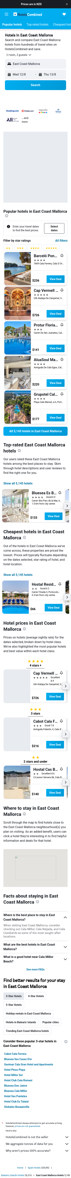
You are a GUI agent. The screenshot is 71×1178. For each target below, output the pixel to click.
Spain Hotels (34, 1167)
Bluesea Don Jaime (15, 1085)
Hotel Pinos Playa (14, 1069)
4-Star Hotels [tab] (36, 996)
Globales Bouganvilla (16, 1106)
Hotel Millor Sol (13, 1075)
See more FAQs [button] (36, 969)
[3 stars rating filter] (20, 249)
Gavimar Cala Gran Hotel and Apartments (28, 1064)
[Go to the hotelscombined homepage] (27, 14)
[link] (35, 431)
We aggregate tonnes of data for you (37, 1144)
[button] (67, 4)
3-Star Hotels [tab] (14, 996)
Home (20, 1167)
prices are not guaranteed (27, 1126)
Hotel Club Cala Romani (18, 1080)
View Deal (55, 279)
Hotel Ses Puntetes (15, 1096)
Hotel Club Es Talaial (16, 1101)
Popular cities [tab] (50, 1022)
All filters (61, 240)
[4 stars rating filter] (34, 249)
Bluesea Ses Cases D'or (18, 1059)
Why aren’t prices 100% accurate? (37, 1150)
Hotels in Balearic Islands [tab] (21, 1022)
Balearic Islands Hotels (12, 1175)
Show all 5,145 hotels (18, 483)
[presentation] (6, 215)
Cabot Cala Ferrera (15, 1053)
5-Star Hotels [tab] (14, 1004)
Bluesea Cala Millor (15, 1090)
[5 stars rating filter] (51, 249)
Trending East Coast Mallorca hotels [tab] (27, 1030)
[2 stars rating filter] (8, 249)
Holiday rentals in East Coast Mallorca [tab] (28, 1013)
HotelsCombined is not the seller (37, 1137)
